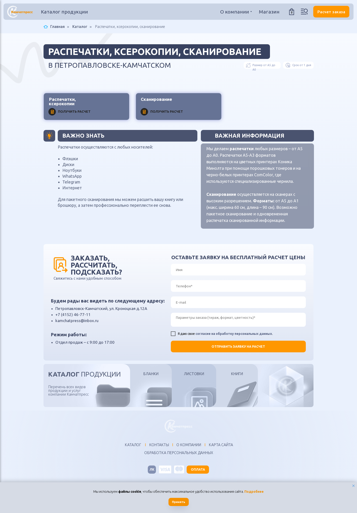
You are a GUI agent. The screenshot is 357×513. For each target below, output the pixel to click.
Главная (54, 26)
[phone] (238, 286)
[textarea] (238, 320)
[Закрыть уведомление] (353, 485)
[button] (331, 11)
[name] (238, 269)
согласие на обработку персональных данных (233, 334)
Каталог (79, 26)
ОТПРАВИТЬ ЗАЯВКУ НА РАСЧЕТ (238, 346)
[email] (238, 302)
